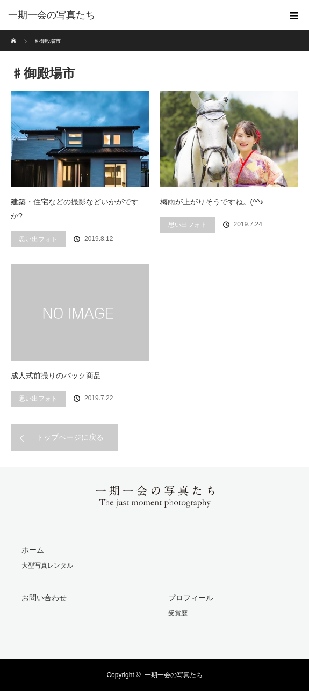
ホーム (32, 550)
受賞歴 (178, 613)
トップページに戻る (70, 437)
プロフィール (190, 597)
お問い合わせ (44, 597)
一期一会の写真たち (174, 675)
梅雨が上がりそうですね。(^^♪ (212, 201)
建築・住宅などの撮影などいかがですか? (75, 208)
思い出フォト (38, 239)
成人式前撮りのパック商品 (56, 375)
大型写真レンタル (47, 565)
